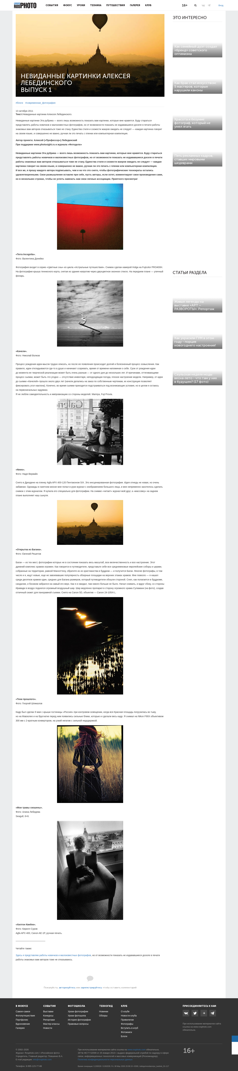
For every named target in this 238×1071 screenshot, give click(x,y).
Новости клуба (129, 1015)
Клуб (148, 5)
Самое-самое (23, 1011)
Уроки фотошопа (77, 1015)
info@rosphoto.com (42, 1059)
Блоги (124, 1036)
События (52, 5)
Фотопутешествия (25, 1015)
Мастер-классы (51, 1024)
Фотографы (127, 1024)
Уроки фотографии (78, 1011)
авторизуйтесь (67, 987)
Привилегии (127, 1019)
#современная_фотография (40, 103)
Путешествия (115, 5)
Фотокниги (126, 1032)
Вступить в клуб (129, 1028)
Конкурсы (48, 1015)
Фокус (67, 5)
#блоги (19, 103)
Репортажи (49, 1019)
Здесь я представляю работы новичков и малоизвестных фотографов (53, 955)
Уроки (81, 5)
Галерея (135, 5)
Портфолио (22, 1019)
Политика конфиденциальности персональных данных (105, 1059)
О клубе (125, 1011)
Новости (47, 1028)
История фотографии (79, 1019)
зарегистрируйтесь (91, 987)
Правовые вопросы (78, 1024)
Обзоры (103, 1015)
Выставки (48, 1011)
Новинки (103, 1011)
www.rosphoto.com (202, 1027)
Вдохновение (23, 1024)
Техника (95, 5)
